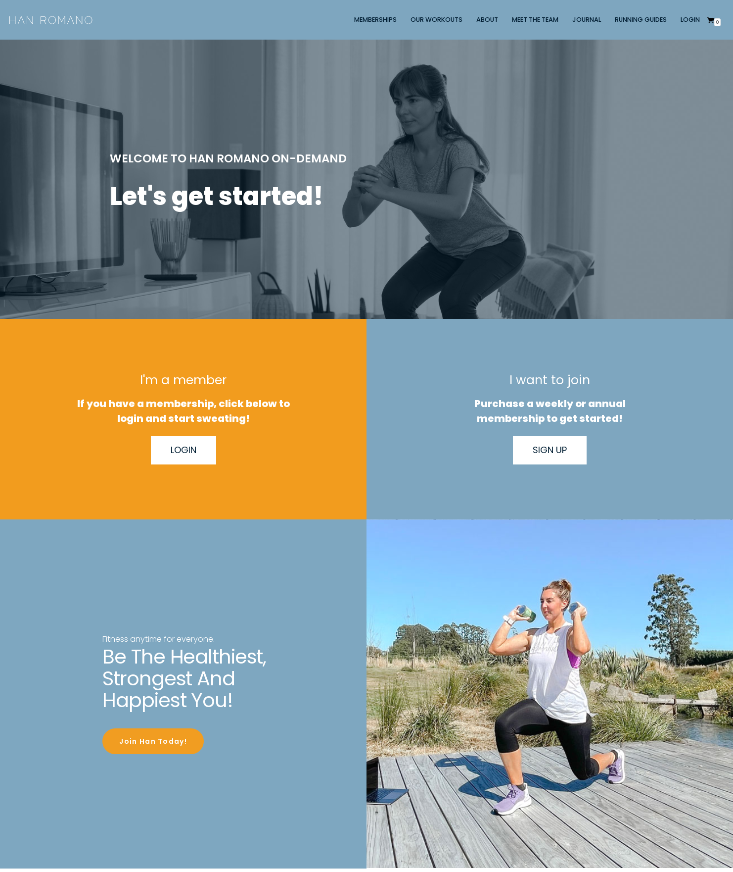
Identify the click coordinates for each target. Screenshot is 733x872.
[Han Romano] (50, 19)
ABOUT (487, 19)
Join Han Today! (153, 740)
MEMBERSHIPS (375, 19)
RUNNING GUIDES (641, 19)
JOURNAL (586, 19)
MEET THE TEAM (535, 19)
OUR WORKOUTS (436, 19)
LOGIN (690, 19)
